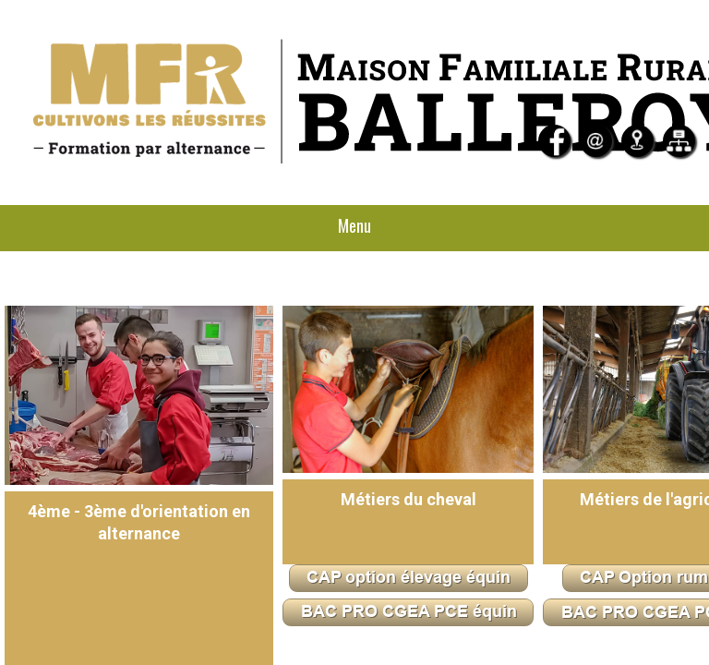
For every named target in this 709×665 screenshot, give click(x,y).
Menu (354, 225)
